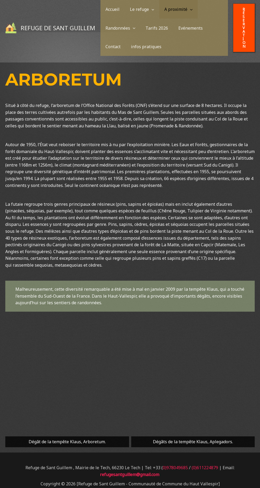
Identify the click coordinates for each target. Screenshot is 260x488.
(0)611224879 (205, 456)
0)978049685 (175, 456)
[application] (144, 13)
